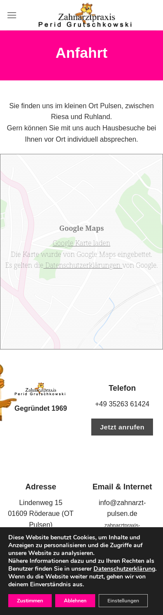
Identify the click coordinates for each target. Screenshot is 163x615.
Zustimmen (30, 600)
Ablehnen (75, 600)
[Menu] (12, 15)
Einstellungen (123, 600)
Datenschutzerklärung (124, 569)
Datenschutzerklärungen (83, 265)
